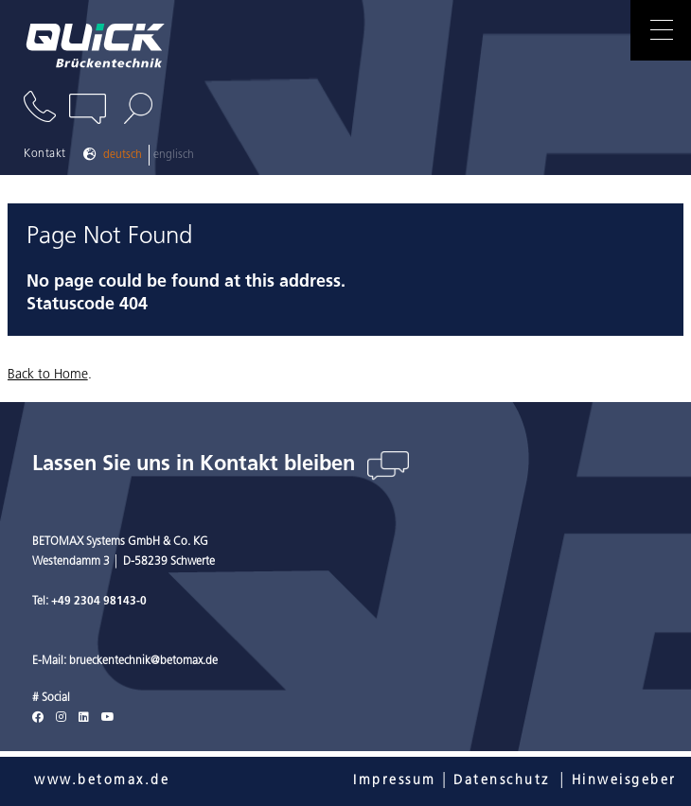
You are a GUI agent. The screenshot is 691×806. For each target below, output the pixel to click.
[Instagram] (61, 718)
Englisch (173, 155)
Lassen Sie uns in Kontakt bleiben (196, 465)
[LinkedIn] (84, 718)
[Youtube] (108, 718)
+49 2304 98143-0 (99, 601)
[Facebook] (38, 718)
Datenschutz (501, 781)
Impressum (394, 781)
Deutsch (122, 155)
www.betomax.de (101, 781)
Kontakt (45, 154)
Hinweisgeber (624, 781)
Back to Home (48, 375)
